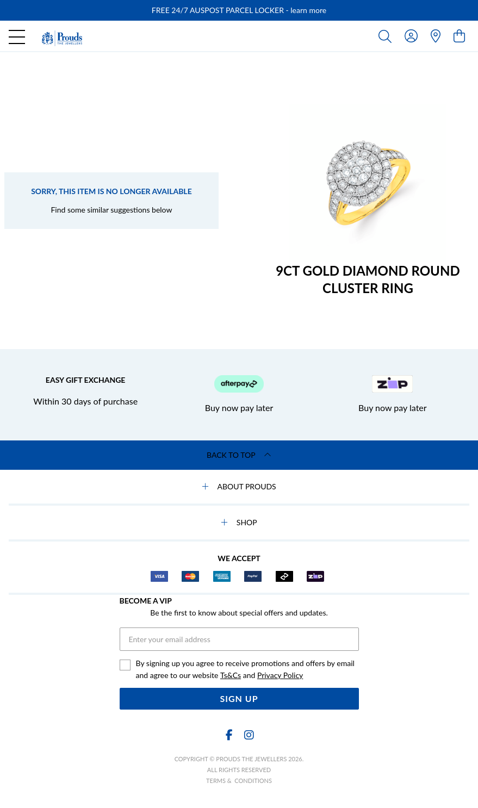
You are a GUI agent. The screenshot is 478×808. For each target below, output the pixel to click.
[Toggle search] (387, 36)
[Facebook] (229, 735)
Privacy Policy (280, 675)
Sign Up (239, 698)
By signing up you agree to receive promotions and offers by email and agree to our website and (245, 669)
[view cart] (459, 35)
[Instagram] (248, 735)
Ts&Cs (230, 675)
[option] (239, 10)
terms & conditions (239, 780)
